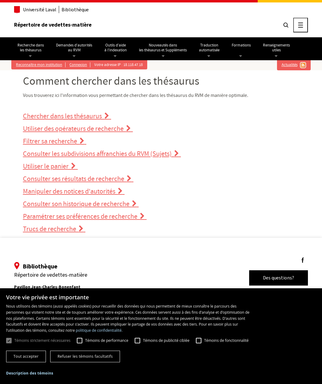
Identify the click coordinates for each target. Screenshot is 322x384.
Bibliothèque (75, 9)
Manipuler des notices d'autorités (74, 191)
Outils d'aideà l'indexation (115, 48)
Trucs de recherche (54, 229)
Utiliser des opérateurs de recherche (78, 128)
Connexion (78, 64)
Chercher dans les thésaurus (67, 116)
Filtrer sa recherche (54, 141)
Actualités (290, 64)
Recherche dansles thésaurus (30, 48)
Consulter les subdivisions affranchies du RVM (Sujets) (102, 154)
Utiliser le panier (50, 166)
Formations (241, 45)
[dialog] (161, 336)
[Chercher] (286, 25)
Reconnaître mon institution (39, 64)
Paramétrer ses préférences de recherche (85, 216)
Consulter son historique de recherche (81, 204)
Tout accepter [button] (26, 356)
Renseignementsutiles (276, 48)
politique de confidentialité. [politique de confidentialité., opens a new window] (99, 330)
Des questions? (278, 278)
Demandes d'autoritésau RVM (74, 48)
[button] (29, 373)
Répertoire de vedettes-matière (53, 24)
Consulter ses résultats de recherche (78, 179)
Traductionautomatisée (209, 48)
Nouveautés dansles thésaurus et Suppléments (163, 48)
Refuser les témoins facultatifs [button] (85, 356)
